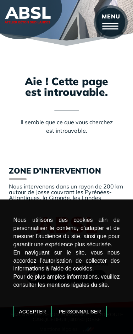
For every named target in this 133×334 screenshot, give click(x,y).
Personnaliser (80, 311)
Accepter (32, 311)
